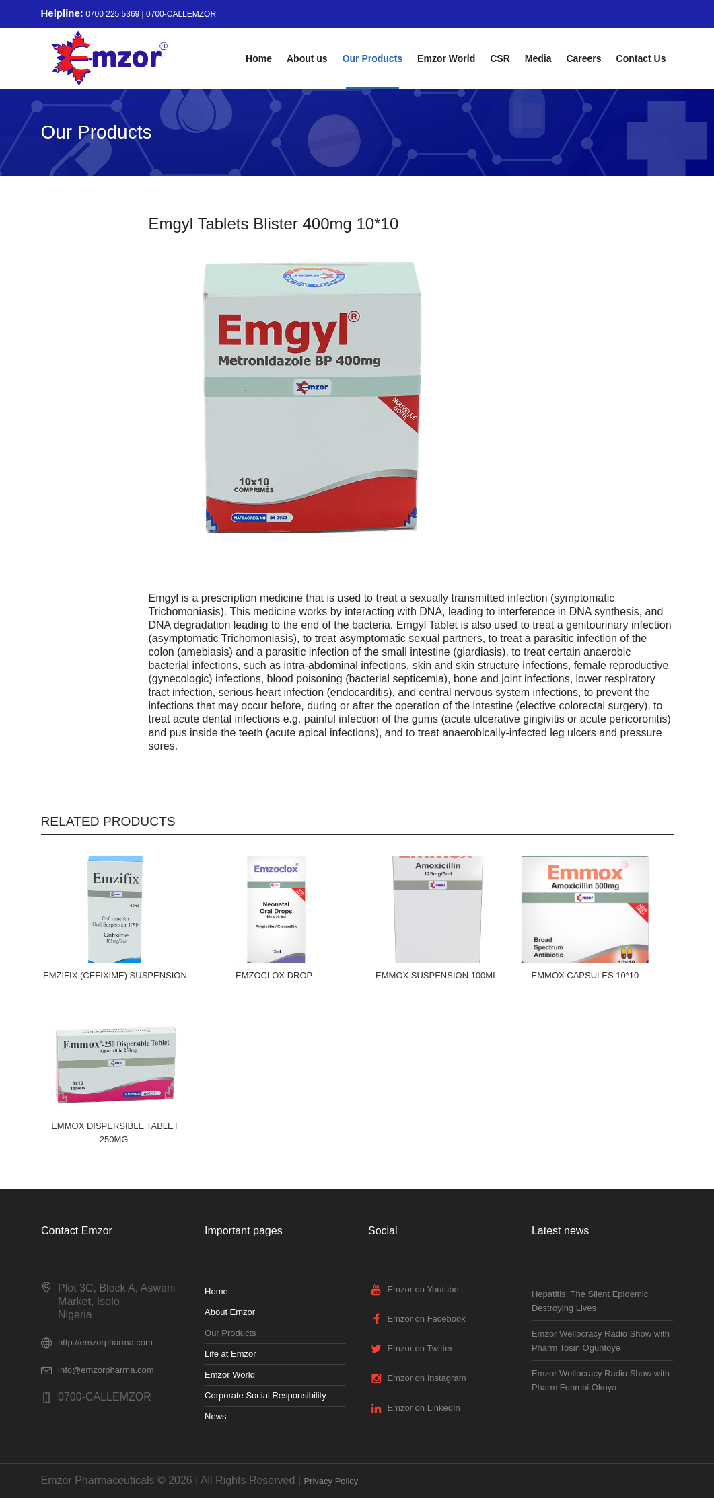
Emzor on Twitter (419, 1348)
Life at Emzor (230, 1354)
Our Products (230, 1333)
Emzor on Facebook (426, 1319)
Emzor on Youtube (422, 1289)
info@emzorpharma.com (106, 1370)
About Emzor (230, 1312)
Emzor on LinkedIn (423, 1408)
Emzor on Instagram (426, 1378)
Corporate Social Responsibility (265, 1395)
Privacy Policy (331, 1481)
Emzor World (230, 1375)
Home (216, 1291)
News (216, 1416)
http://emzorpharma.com (105, 1342)
